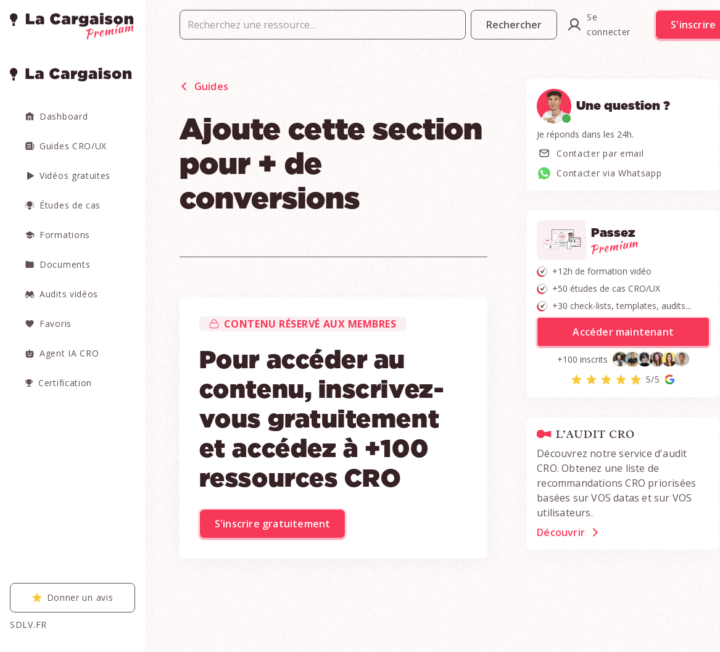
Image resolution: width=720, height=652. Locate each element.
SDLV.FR (28, 624)
